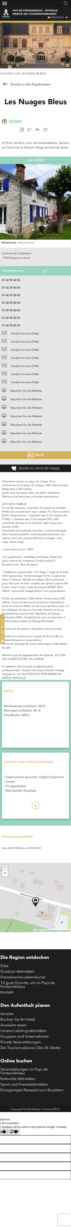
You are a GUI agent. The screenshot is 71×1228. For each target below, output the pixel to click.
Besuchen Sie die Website (22, 391)
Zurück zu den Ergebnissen (27, 84)
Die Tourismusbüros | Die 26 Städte (30, 1048)
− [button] (5, 873)
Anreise (6, 1014)
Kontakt (6, 992)
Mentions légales (35, 1115)
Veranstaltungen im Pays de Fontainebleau (24, 1071)
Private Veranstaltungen (20, 1042)
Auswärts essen (13, 1025)
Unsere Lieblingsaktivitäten (23, 1031)
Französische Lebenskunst (22, 977)
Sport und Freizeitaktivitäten (24, 1085)
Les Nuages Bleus (30, 73)
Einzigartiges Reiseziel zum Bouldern (31, 1090)
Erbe (4, 966)
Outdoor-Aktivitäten (17, 972)
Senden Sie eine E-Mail (20, 333)
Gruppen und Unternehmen (24, 1037)
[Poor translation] (14, 1132)
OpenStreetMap (51, 931)
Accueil (7, 73)
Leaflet (37, 931)
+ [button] (5, 868)
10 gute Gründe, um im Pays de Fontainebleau (27, 985)
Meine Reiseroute (24, 271)
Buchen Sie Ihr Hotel (17, 1020)
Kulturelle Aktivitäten (18, 1079)
